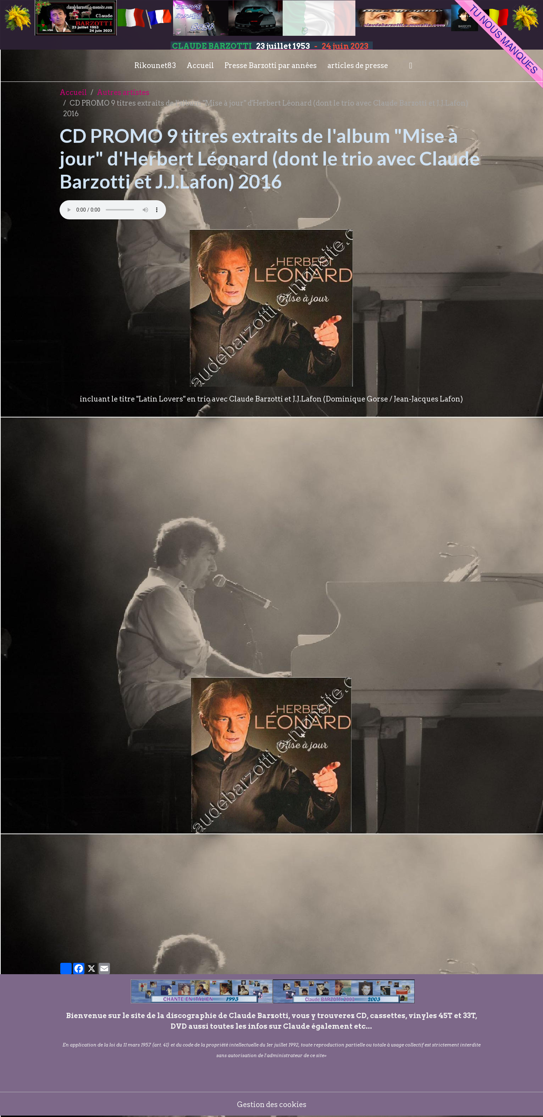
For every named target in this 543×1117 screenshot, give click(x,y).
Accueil (200, 65)
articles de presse (357, 65)
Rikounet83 (155, 65)
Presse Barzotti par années (271, 65)
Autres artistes (123, 92)
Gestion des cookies (271, 1104)
